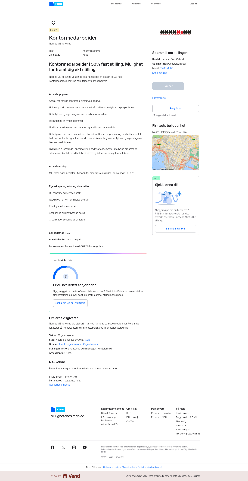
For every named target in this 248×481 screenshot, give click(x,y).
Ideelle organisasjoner (70, 344)
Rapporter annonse (59, 384)
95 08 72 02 (166, 68)
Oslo (87, 339)
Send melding (159, 72)
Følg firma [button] (175, 108)
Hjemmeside (159, 97)
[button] (53, 23)
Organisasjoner (91, 344)
